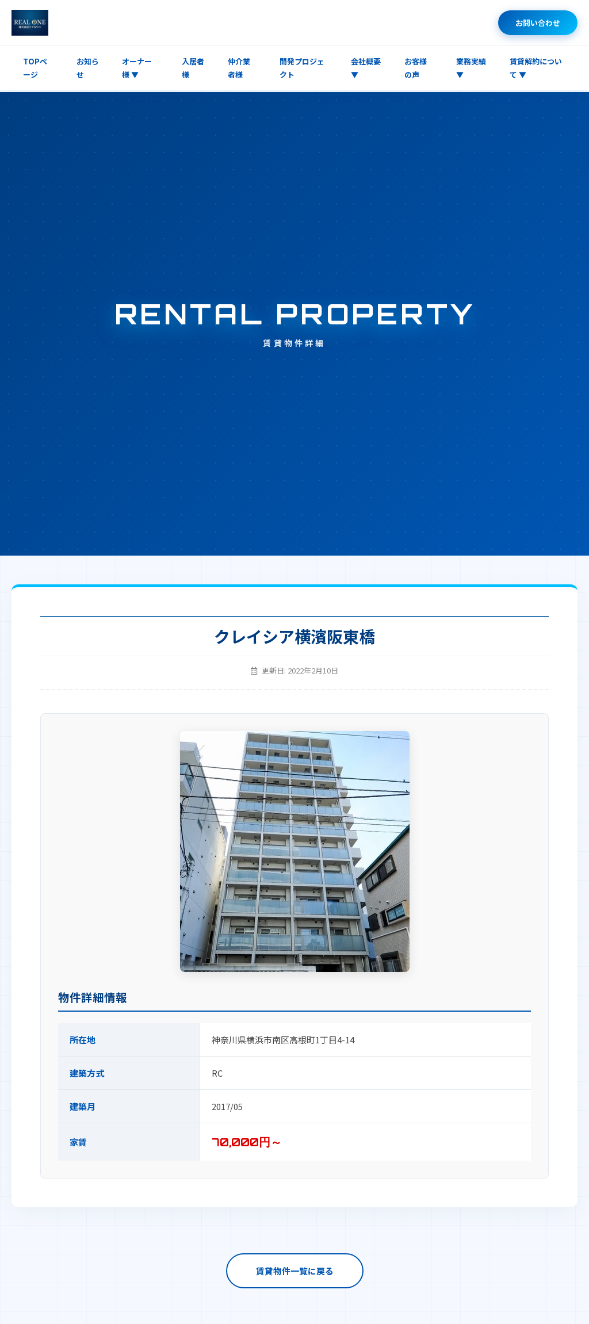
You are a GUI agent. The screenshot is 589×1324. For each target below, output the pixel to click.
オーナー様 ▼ (137, 68)
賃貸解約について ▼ (536, 68)
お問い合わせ (537, 22)
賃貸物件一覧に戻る (295, 1271)
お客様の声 (415, 68)
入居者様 (193, 68)
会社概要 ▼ (366, 68)
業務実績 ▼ (471, 68)
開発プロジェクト (302, 68)
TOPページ (35, 68)
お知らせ (88, 68)
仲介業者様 (239, 68)
